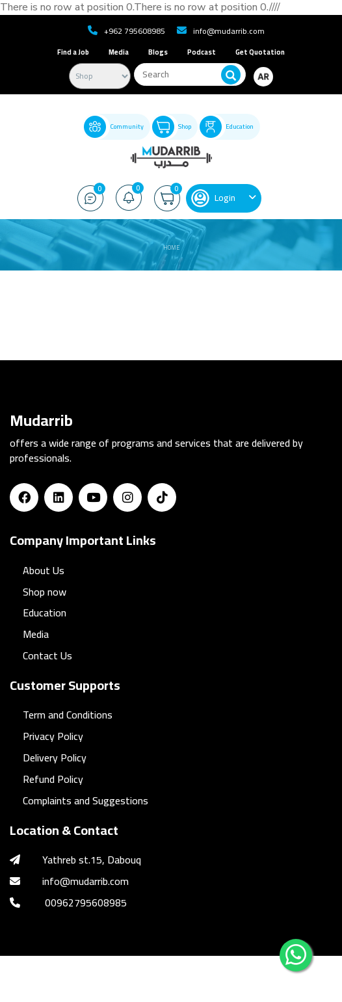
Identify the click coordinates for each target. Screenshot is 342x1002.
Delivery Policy (54, 757)
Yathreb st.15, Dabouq (91, 859)
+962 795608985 (134, 30)
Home (171, 247)
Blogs (158, 52)
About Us (43, 570)
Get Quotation (260, 52)
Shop (170, 127)
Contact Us (47, 655)
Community (113, 127)
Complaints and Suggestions (85, 800)
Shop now (44, 591)
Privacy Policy (53, 736)
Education (226, 127)
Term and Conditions (67, 714)
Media (119, 52)
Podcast (201, 52)
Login (213, 198)
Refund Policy (53, 779)
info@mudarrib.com (229, 30)
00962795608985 (86, 902)
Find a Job (73, 52)
